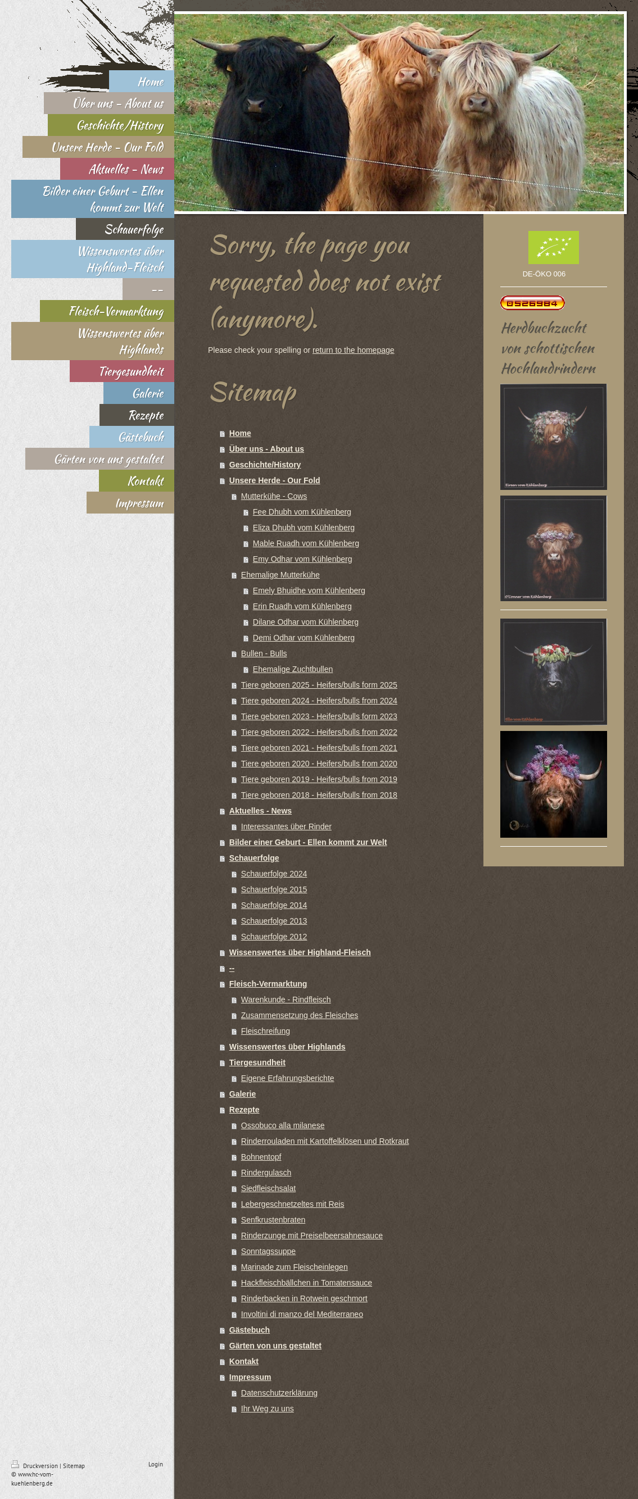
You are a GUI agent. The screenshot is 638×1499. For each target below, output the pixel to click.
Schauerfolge (254, 857)
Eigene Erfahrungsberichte (287, 1078)
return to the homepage (354, 350)
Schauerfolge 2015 (274, 889)
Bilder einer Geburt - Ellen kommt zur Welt (308, 842)
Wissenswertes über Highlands (287, 1046)
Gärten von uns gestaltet (275, 1345)
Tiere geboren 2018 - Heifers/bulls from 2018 (319, 795)
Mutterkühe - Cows (274, 496)
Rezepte (244, 1109)
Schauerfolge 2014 (274, 905)
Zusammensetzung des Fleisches (300, 1015)
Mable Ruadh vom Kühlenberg (306, 543)
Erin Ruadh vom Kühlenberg (302, 606)
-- (231, 968)
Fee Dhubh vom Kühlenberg (302, 511)
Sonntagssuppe (268, 1251)
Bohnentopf (261, 1156)
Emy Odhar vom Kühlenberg (302, 559)
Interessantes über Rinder (286, 826)
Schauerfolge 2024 (274, 873)
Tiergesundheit (257, 1062)
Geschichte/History (265, 464)
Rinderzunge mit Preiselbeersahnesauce (312, 1235)
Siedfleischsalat (268, 1188)
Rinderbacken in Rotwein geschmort (304, 1298)
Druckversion (35, 1466)
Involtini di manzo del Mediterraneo (302, 1314)
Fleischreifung (265, 1030)
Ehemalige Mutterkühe (280, 574)
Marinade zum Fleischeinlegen (294, 1266)
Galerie (242, 1093)
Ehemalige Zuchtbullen (293, 669)
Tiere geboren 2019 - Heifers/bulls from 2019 (319, 779)
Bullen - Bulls (264, 653)
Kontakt (244, 1361)
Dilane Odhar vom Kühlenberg (306, 621)
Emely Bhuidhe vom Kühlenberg (309, 590)
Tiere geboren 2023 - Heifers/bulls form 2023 (319, 716)
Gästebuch (249, 1329)
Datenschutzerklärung (279, 1392)
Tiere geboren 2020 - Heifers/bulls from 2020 (319, 763)
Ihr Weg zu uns (267, 1408)
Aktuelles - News (260, 810)
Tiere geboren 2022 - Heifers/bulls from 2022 (319, 732)
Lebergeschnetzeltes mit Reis (293, 1204)
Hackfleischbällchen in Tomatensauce (306, 1282)
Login (155, 1464)
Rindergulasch (266, 1172)
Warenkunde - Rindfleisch (286, 999)
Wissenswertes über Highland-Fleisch (300, 952)
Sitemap (74, 1466)
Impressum (250, 1377)
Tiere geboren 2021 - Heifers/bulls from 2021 (319, 747)
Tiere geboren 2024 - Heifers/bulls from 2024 (319, 700)
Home (240, 433)
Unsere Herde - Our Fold (274, 480)
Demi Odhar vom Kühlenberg (304, 637)
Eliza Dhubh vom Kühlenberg (304, 527)
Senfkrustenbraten (273, 1219)
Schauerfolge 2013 (274, 920)
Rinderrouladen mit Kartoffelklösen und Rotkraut (325, 1141)
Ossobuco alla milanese (283, 1125)
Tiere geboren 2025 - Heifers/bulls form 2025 (319, 684)
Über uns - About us (266, 448)
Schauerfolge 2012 (274, 936)
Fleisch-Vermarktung (268, 983)
